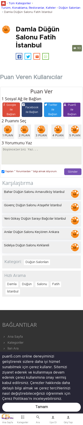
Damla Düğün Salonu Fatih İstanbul (28, 12)
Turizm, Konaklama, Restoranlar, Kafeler (28, 7)
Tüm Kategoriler (20, 3)
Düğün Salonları (69, 7)
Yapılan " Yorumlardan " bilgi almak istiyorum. (29, 171)
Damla (12, 284)
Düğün (27, 284)
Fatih (56, 284)
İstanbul (12, 291)
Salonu (42, 284)
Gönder (73, 171)
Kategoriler (12, 342)
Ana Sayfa (12, 336)
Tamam (41, 407)
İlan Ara (10, 348)
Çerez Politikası (15, 398)
